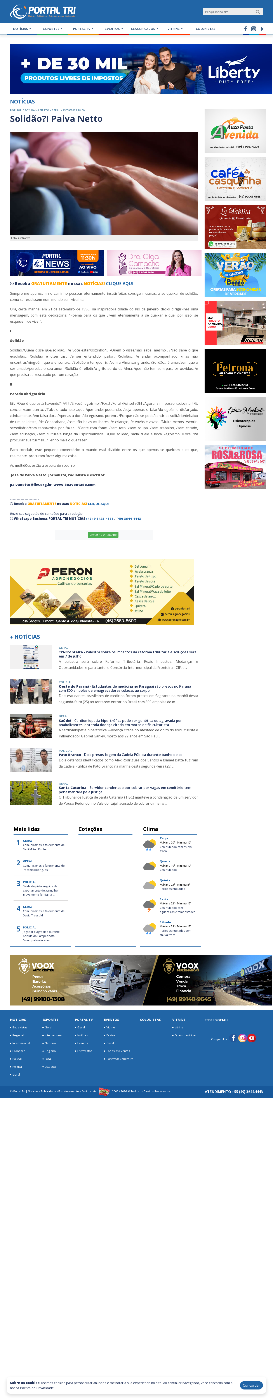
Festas (109, 1035)
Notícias (18, 1019)
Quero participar (184, 1035)
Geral (15, 1075)
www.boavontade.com (75, 484)
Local (47, 1059)
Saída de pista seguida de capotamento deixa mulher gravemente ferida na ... (41, 890)
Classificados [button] (143, 29)
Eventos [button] (112, 29)
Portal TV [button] (82, 29)
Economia (17, 1051)
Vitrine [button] (173, 29)
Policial (16, 1059)
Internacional (20, 1043)
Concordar (251, 1385)
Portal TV (84, 1019)
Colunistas (206, 29)
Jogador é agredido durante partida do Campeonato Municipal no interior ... (41, 936)
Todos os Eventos (117, 1051)
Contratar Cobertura (118, 1059)
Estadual (49, 1067)
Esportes (50, 1019)
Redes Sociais (216, 1020)
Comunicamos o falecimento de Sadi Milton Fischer (44, 847)
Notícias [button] (21, 29)
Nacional (49, 1043)
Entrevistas (18, 1027)
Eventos (81, 1043)
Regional (17, 1035)
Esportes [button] (51, 29)
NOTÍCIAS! (94, 283)
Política (16, 1067)
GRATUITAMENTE (49, 283)
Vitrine (109, 1027)
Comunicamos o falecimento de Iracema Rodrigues (44, 868)
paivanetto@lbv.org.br (31, 484)
